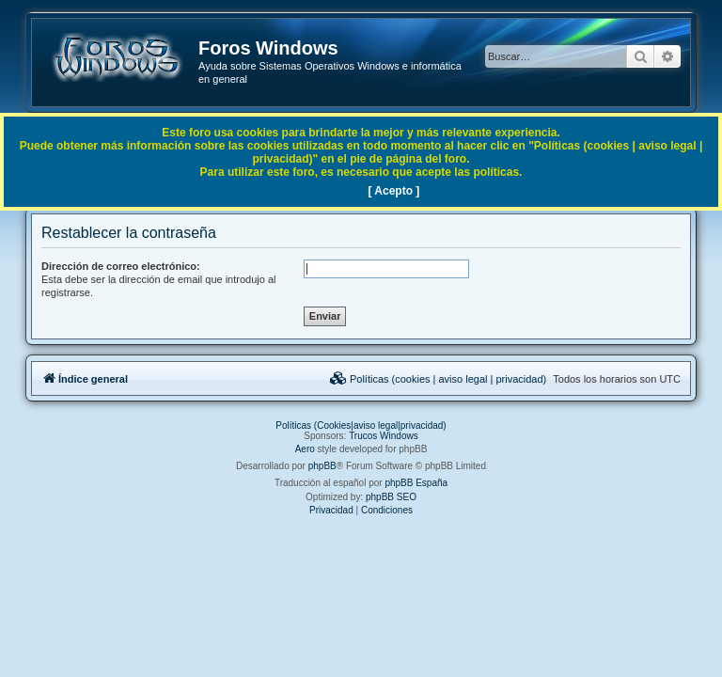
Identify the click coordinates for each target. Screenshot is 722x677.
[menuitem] (438, 379)
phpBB (322, 466)
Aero (305, 449)
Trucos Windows (383, 436)
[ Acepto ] (393, 190)
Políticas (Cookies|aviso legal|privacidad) (360, 425)
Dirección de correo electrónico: (120, 266)
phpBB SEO (391, 497)
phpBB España (416, 483)
